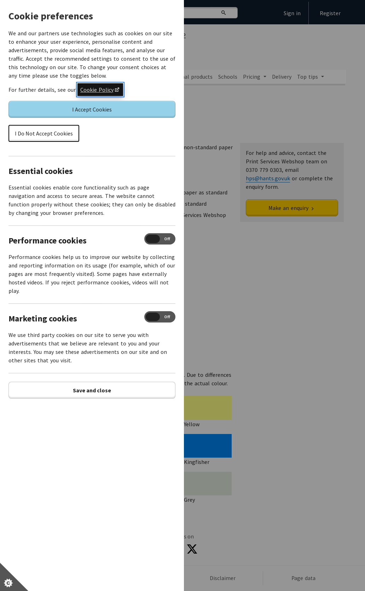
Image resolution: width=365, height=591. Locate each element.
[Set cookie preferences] (14, 577)
